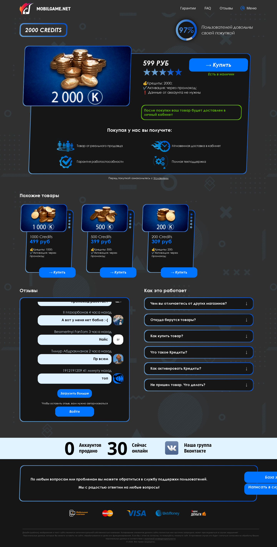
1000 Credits (41, 238)
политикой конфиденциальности (159, 538)
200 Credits (162, 238)
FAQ (206, 8)
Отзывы (225, 8)
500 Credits (101, 238)
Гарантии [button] (187, 8)
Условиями (161, 179)
